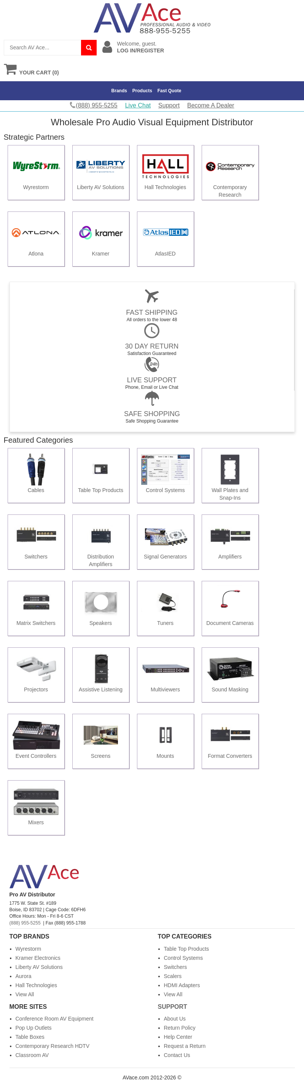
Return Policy (180, 1028)
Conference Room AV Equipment (55, 1019)
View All (25, 994)
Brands (119, 90)
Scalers (173, 976)
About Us (175, 1019)
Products (142, 90)
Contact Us (177, 1055)
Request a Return (185, 1046)
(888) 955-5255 (25, 923)
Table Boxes (30, 1037)
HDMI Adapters (182, 985)
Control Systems (183, 958)
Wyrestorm (28, 949)
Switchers (175, 967)
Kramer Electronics (38, 958)
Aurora (24, 976)
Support (169, 105)
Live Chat (138, 105)
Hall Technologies (36, 985)
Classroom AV (32, 1055)
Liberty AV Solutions (39, 967)
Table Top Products (186, 949)
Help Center (178, 1037)
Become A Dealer (210, 105)
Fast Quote (169, 90)
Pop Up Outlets (34, 1028)
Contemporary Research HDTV (53, 1046)
